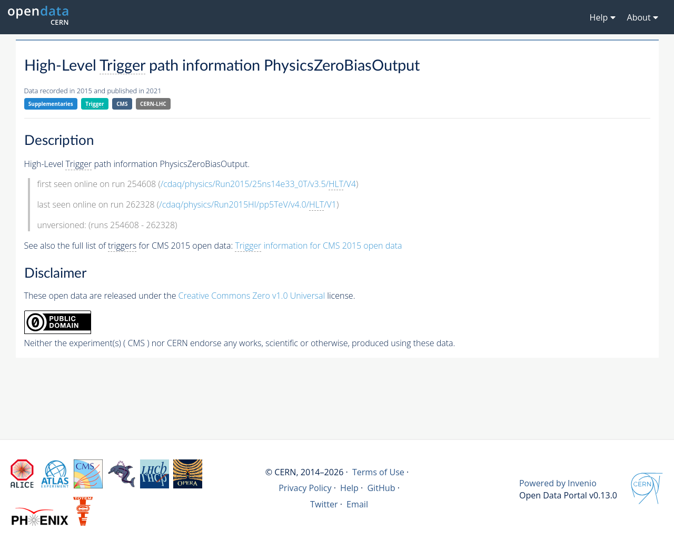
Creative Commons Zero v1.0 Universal (252, 295)
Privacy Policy (305, 488)
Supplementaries (50, 103)
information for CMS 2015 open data (318, 246)
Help (349, 488)
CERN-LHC (153, 103)
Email (357, 504)
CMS (121, 103)
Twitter (324, 504)
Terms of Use (378, 472)
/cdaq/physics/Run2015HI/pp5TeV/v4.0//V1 (247, 205)
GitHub (381, 488)
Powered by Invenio (558, 483)
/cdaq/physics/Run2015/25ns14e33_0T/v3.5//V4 (258, 184)
